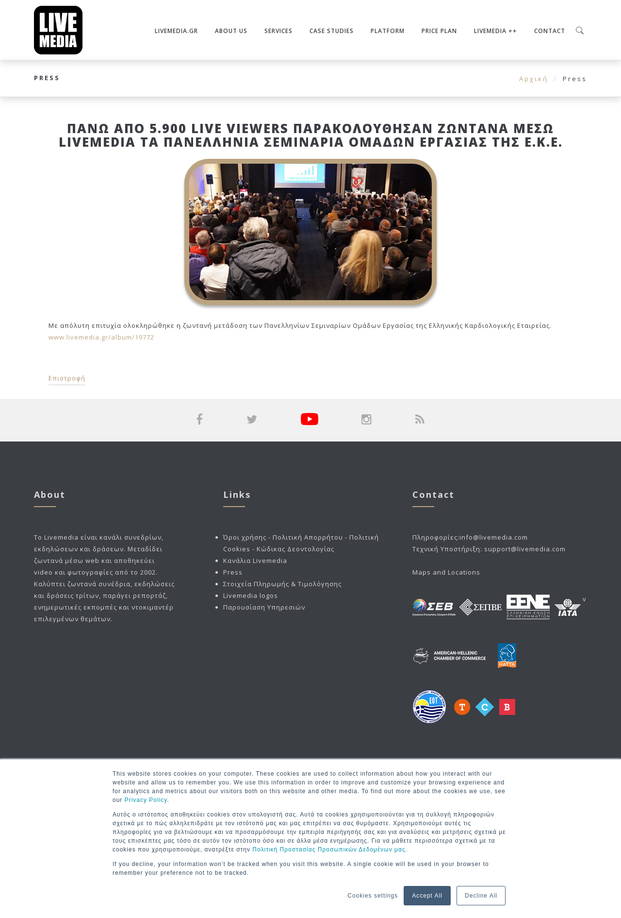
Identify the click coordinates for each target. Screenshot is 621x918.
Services (278, 31)
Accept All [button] (427, 895)
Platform (388, 31)
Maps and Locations (446, 572)
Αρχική (533, 78)
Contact (549, 31)
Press (233, 572)
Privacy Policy (146, 800)
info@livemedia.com (493, 537)
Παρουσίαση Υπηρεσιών (264, 607)
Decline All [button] (481, 895)
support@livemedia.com (525, 548)
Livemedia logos (250, 595)
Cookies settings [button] (372, 895)
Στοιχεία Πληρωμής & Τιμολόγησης (282, 583)
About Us (231, 31)
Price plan (439, 31)
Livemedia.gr (176, 31)
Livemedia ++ (495, 31)
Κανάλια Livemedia (255, 560)
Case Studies (332, 31)
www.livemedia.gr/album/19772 (101, 337)
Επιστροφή (67, 378)
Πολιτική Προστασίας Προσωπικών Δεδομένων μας (328, 849)
